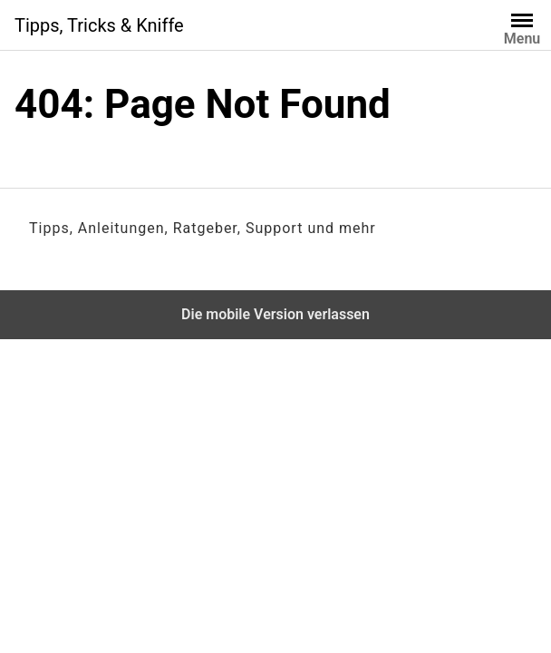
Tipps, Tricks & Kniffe (99, 25)
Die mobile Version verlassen (275, 314)
